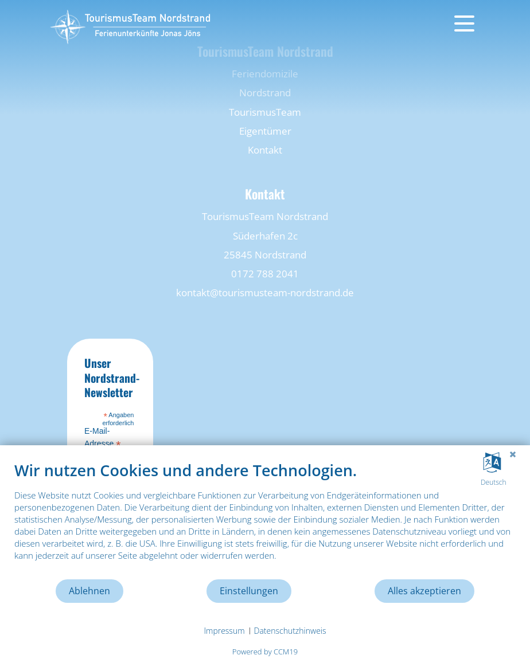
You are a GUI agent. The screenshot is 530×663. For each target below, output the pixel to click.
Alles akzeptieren (424, 590)
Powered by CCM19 (265, 651)
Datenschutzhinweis (290, 630)
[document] (265, 519)
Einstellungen (249, 590)
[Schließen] (512, 453)
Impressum (224, 630)
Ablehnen (89, 590)
